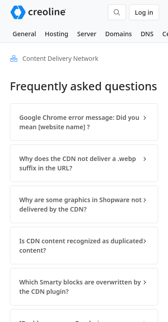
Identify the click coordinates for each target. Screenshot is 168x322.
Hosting (56, 34)
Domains (118, 34)
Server (86, 34)
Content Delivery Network (60, 58)
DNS (147, 34)
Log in (144, 12)
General (24, 34)
